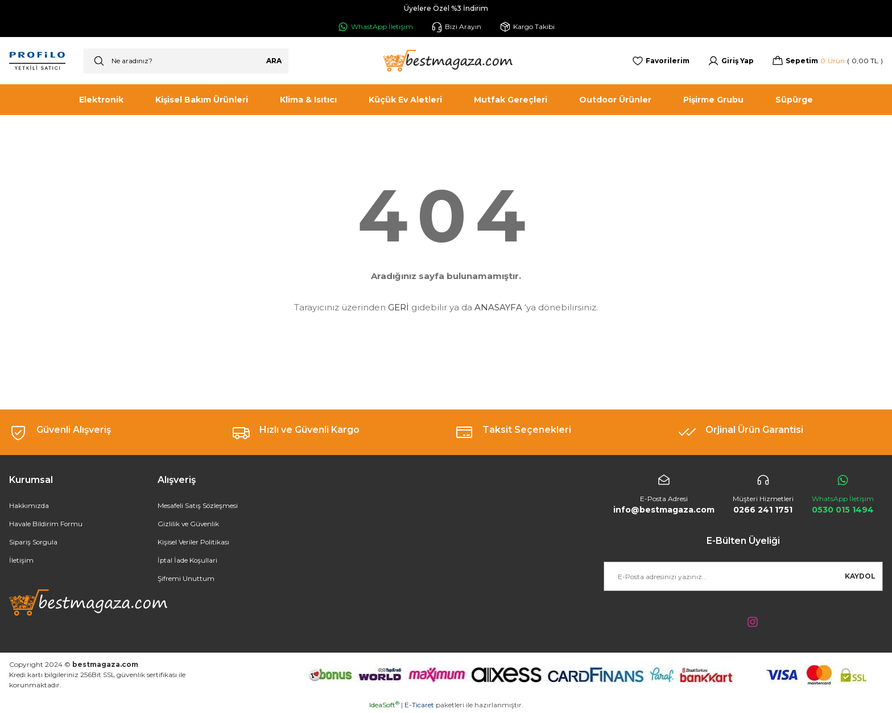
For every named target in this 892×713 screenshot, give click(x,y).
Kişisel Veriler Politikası (194, 542)
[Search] (186, 60)
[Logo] (446, 60)
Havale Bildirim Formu (46, 524)
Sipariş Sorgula (34, 542)
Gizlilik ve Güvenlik (189, 524)
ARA (274, 60)
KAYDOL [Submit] (860, 576)
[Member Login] (731, 61)
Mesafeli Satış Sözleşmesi (198, 506)
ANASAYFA (498, 307)
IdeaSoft (384, 704)
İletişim (21, 560)
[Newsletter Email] (743, 576)
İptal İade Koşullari (188, 560)
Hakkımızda (29, 506)
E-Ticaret (419, 704)
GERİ (398, 307)
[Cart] (827, 61)
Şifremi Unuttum (186, 579)
